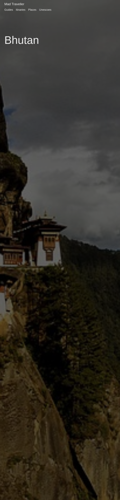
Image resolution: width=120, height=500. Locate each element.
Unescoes (45, 9)
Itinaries (20, 9)
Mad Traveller (14, 4)
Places (32, 9)
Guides (8, 9)
